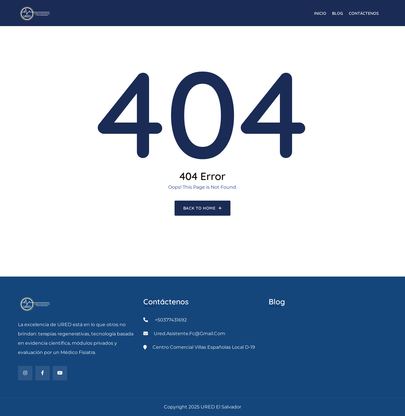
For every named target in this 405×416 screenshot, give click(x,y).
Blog (337, 13)
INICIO (320, 13)
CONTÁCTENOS (364, 13)
